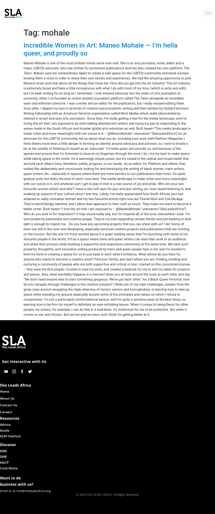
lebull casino (97, 509)
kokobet (81, 509)
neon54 (134, 509)
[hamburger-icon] (208, 13)
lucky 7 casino (117, 509)
